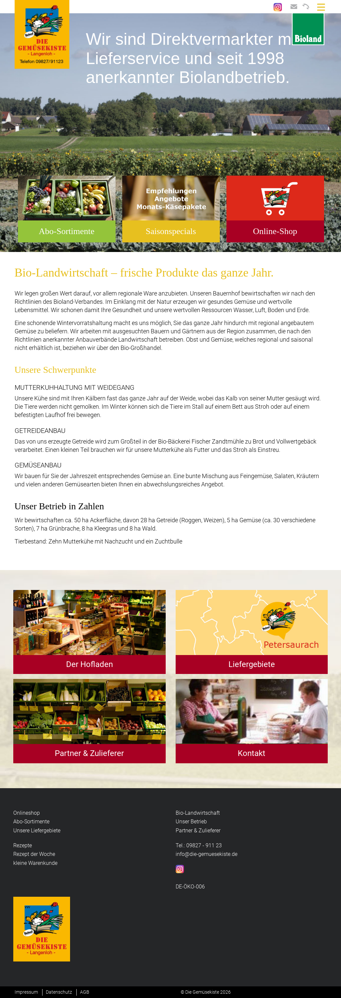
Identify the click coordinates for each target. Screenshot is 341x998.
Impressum (26, 992)
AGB (84, 992)
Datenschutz (59, 992)
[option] (170, 132)
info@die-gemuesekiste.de (206, 854)
